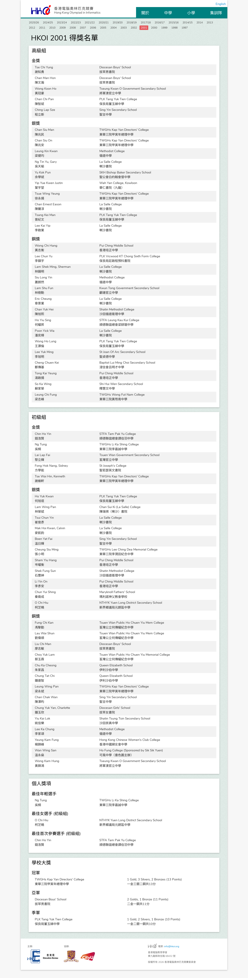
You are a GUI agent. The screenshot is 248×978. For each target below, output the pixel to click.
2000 (33, 35)
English (221, 4)
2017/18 (169, 23)
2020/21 (119, 23)
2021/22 (102, 23)
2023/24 (69, 23)
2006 (146, 29)
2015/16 (203, 23)
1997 (69, 35)
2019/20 (136, 23)
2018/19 (152, 23)
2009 (110, 29)
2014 (49, 29)
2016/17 (186, 23)
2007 (134, 29)
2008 (122, 29)
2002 (195, 29)
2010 (98, 29)
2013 (61, 29)
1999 (45, 35)
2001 (207, 29)
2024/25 (52, 23)
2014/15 (35, 29)
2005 (158, 29)
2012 (74, 29)
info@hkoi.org (171, 954)
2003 (182, 29)
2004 (170, 29)
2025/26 (35, 23)
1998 (57, 35)
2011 (86, 29)
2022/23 (85, 23)
